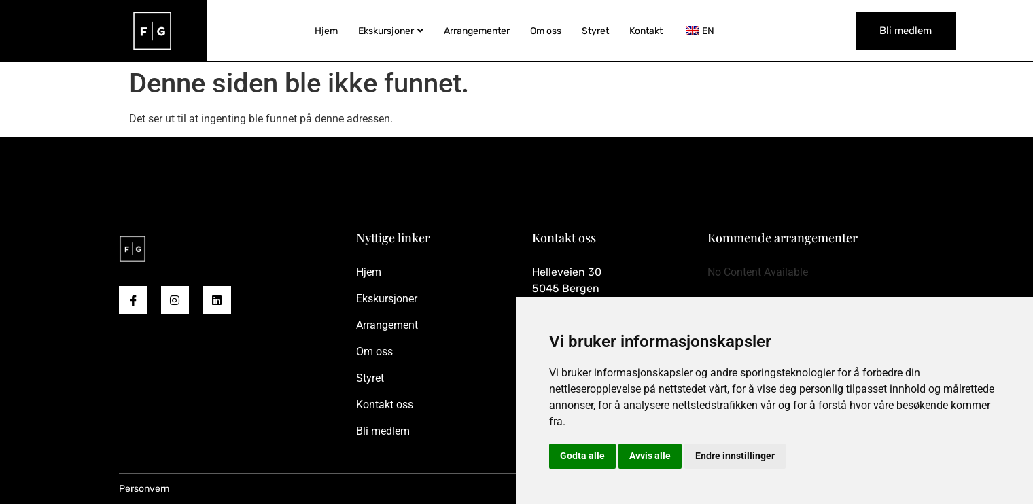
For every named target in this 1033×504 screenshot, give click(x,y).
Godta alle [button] (582, 455)
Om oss (545, 31)
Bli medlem (905, 30)
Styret (595, 31)
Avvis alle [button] (650, 455)
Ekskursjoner (390, 31)
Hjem (326, 31)
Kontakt (646, 31)
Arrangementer (477, 31)
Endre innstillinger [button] (735, 455)
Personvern (144, 488)
